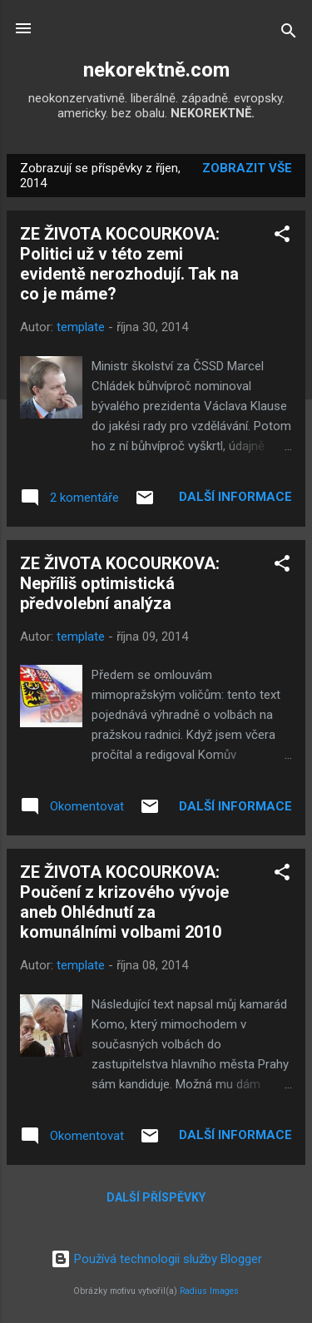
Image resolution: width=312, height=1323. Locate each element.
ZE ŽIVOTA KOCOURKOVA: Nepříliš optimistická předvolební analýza (120, 583)
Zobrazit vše (247, 168)
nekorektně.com (156, 70)
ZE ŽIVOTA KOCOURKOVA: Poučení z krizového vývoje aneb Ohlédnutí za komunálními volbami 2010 (124, 902)
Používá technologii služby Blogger (156, 1258)
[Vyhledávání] (289, 33)
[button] (282, 237)
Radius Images (209, 1291)
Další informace (235, 496)
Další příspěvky (156, 1197)
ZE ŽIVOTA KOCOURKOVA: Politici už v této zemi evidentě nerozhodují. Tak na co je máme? (129, 264)
